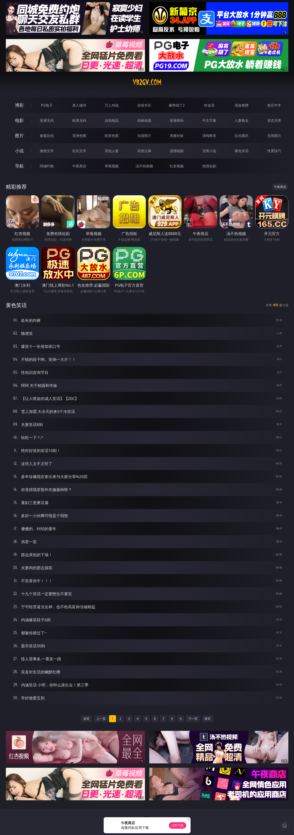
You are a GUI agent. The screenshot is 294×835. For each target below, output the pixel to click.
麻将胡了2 (177, 105)
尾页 (207, 719)
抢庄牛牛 (274, 105)
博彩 (19, 105)
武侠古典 (144, 150)
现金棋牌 (242, 105)
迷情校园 (177, 150)
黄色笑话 (242, 150)
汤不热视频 (144, 166)
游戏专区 (144, 105)
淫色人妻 (112, 150)
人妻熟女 (242, 120)
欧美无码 (79, 120)
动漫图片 (144, 135)
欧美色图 (112, 135)
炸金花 (209, 105)
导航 (19, 166)
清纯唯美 (209, 135)
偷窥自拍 (47, 135)
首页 (86, 719)
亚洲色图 (79, 135)
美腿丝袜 (177, 135)
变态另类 (274, 120)
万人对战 (112, 105)
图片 (19, 135)
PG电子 (47, 105)
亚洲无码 (47, 120)
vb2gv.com (147, 82)
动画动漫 (144, 120)
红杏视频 (177, 166)
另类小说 (209, 150)
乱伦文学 (79, 150)
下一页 (193, 719)
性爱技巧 (274, 150)
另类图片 (274, 135)
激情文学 (47, 150)
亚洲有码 (177, 120)
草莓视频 (112, 166)
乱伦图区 (242, 135)
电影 (19, 120)
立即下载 (177, 825)
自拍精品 (112, 120)
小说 (19, 151)
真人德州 (79, 105)
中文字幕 (209, 120)
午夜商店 (79, 166)
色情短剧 (209, 166)
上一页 (101, 719)
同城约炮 (47, 166)
